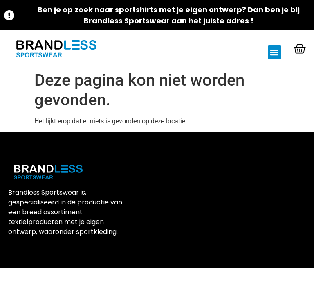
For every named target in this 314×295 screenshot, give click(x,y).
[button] (274, 52)
